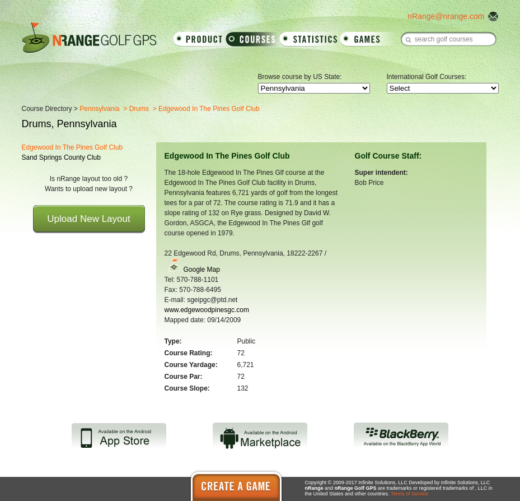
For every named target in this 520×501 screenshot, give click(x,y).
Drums (139, 109)
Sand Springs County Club (61, 157)
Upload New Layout (88, 219)
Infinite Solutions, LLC (465, 482)
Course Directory (47, 109)
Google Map (202, 269)
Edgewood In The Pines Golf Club (72, 147)
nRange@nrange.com (445, 16)
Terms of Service (409, 494)
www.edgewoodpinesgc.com (207, 310)
